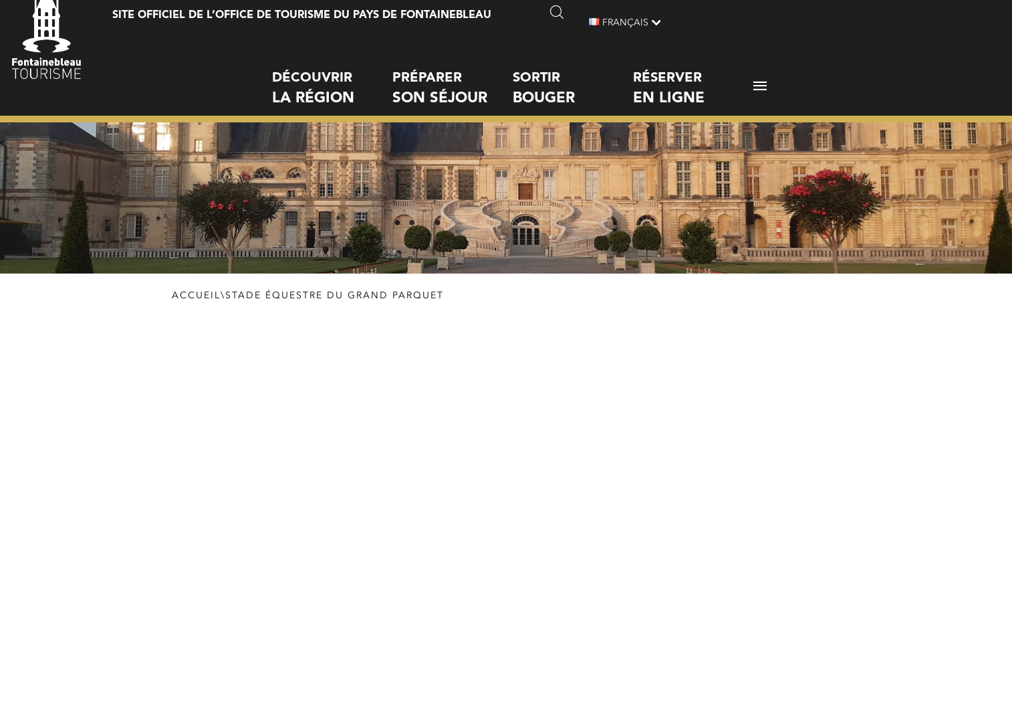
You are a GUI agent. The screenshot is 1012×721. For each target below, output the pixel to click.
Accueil (196, 295)
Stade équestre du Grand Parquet (334, 295)
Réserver (693, 77)
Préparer (452, 77)
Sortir (573, 77)
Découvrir (332, 77)
